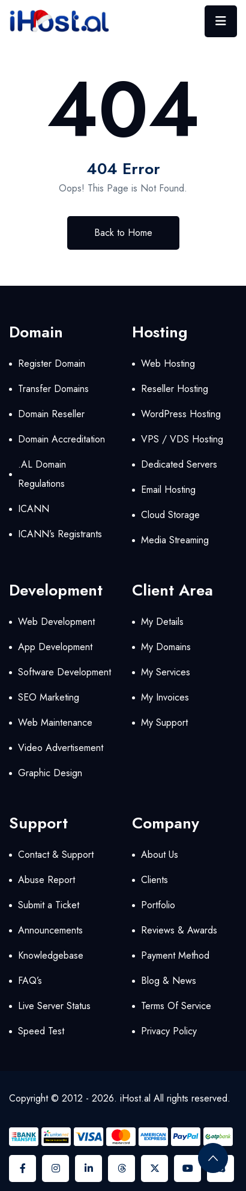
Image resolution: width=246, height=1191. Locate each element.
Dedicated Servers (179, 464)
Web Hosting (168, 363)
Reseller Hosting (174, 389)
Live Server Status (54, 1006)
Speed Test (41, 1031)
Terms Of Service (176, 1006)
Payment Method (175, 955)
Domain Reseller (51, 414)
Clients (154, 880)
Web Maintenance (55, 722)
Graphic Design (50, 773)
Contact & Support (56, 854)
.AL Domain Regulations (42, 473)
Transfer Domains (53, 389)
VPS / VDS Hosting (182, 439)
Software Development (64, 672)
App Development (55, 647)
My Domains (166, 647)
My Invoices (165, 697)
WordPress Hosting (181, 414)
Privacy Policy (169, 1031)
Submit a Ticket (48, 905)
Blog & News (168, 980)
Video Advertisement (60, 748)
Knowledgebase (50, 955)
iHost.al (135, 1098)
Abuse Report (46, 880)
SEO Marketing (48, 697)
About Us (159, 854)
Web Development (56, 622)
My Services (165, 672)
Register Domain (51, 363)
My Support (164, 722)
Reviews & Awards (179, 930)
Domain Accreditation (61, 439)
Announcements (50, 930)
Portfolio (158, 905)
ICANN (33, 509)
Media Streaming (175, 540)
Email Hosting (168, 489)
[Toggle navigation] (221, 21)
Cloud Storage (170, 515)
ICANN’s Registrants (60, 534)
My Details (162, 622)
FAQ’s (30, 980)
